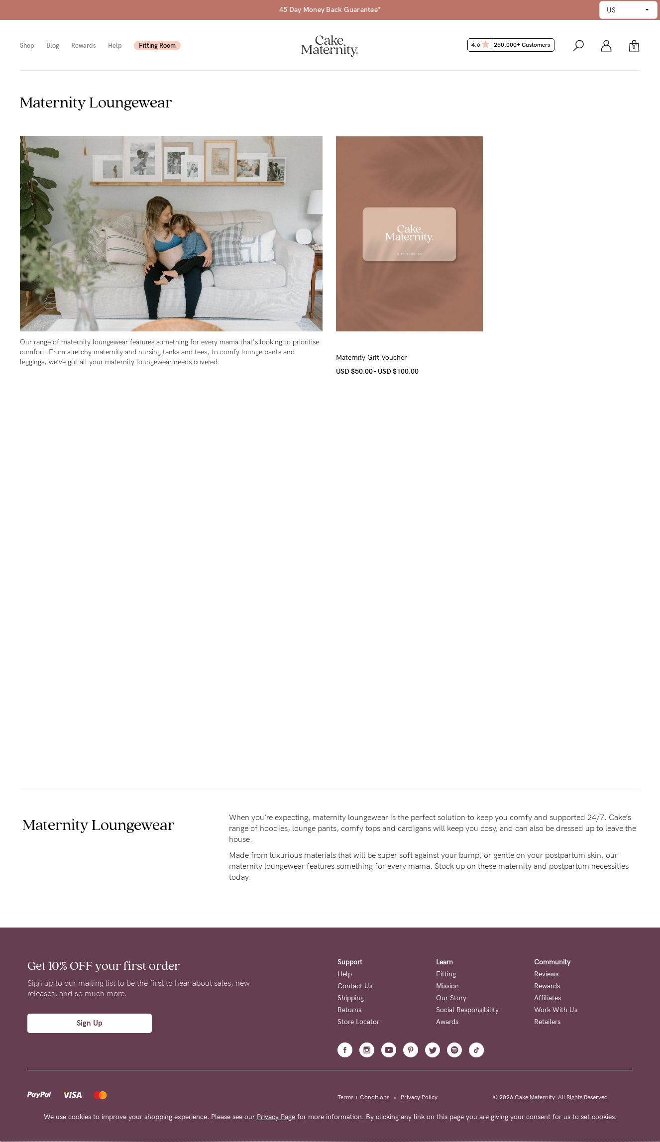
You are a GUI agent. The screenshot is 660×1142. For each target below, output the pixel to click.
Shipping (350, 998)
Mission (447, 986)
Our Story (451, 998)
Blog (52, 45)
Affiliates (547, 998)
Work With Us (555, 1010)
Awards (447, 1022)
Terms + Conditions (363, 1097)
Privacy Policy (419, 1097)
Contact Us (354, 986)
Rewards (83, 45)
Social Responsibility (467, 1010)
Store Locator (358, 1022)
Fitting (446, 974)
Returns (349, 1010)
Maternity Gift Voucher (371, 357)
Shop (27, 45)
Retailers (547, 1022)
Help (115, 45)
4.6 (511, 44)
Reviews (546, 974)
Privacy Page (276, 1117)
